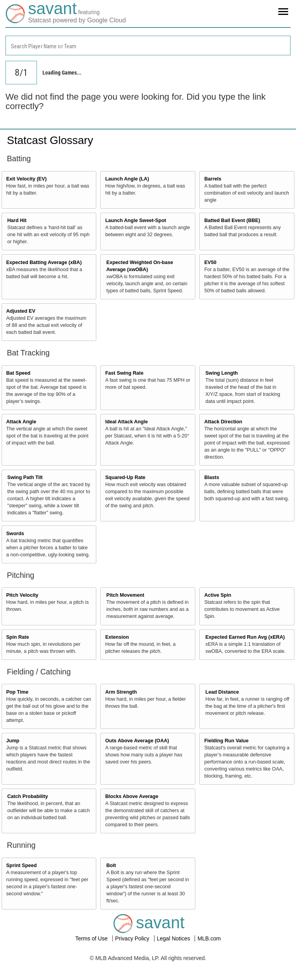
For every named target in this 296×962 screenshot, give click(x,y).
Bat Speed (18, 373)
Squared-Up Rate (125, 477)
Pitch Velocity (22, 595)
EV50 (210, 262)
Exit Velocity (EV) (26, 179)
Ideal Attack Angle (126, 422)
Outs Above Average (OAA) (137, 740)
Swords (15, 533)
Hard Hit (17, 220)
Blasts (211, 477)
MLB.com (209, 938)
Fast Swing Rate (124, 373)
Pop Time (17, 692)
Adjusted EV (20, 311)
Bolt (111, 865)
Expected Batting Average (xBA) (44, 262)
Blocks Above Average (131, 796)
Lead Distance (222, 692)
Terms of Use (92, 938)
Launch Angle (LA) (127, 179)
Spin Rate (17, 637)
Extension (117, 637)
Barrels (212, 179)
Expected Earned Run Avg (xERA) (245, 637)
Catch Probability (27, 796)
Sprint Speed (21, 865)
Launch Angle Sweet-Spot (135, 220)
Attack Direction (223, 422)
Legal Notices (174, 938)
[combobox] (148, 45)
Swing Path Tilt (25, 477)
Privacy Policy (133, 938)
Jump (13, 740)
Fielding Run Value (226, 740)
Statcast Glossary (50, 140)
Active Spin (218, 595)
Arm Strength (121, 692)
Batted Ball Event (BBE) (232, 220)
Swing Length (221, 373)
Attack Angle (21, 422)
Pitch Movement (125, 595)
